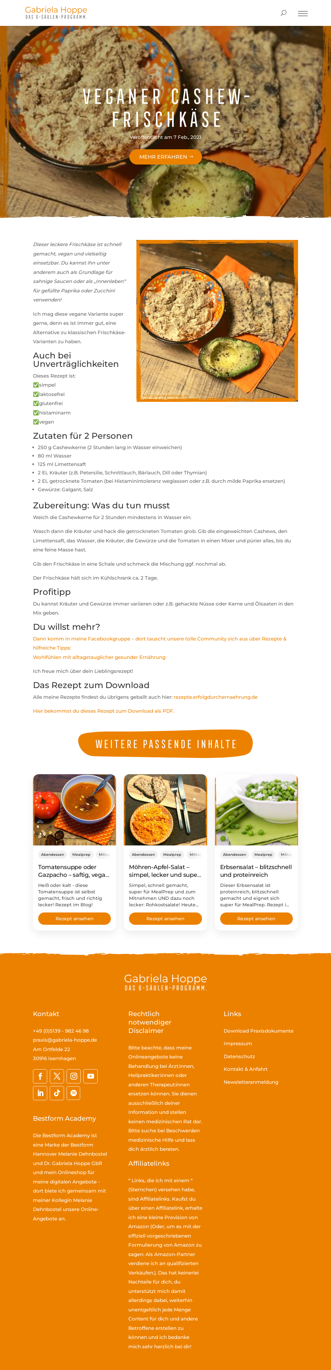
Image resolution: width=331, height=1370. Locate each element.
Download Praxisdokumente (259, 1031)
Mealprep (81, 854)
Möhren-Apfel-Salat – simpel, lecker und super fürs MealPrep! (164, 875)
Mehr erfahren (163, 157)
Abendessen (52, 854)
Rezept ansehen (75, 919)
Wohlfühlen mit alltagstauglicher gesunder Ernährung (99, 657)
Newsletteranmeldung (251, 1082)
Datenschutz (239, 1056)
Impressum (238, 1043)
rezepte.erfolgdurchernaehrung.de (216, 697)
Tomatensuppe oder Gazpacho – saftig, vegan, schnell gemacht (74, 875)
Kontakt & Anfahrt (246, 1069)
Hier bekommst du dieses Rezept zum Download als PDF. (103, 711)
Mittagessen (110, 854)
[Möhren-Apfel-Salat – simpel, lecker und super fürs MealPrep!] (165, 809)
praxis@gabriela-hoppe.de (65, 1040)
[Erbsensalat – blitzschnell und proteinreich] (256, 809)
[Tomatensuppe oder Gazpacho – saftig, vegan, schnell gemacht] (74, 809)
